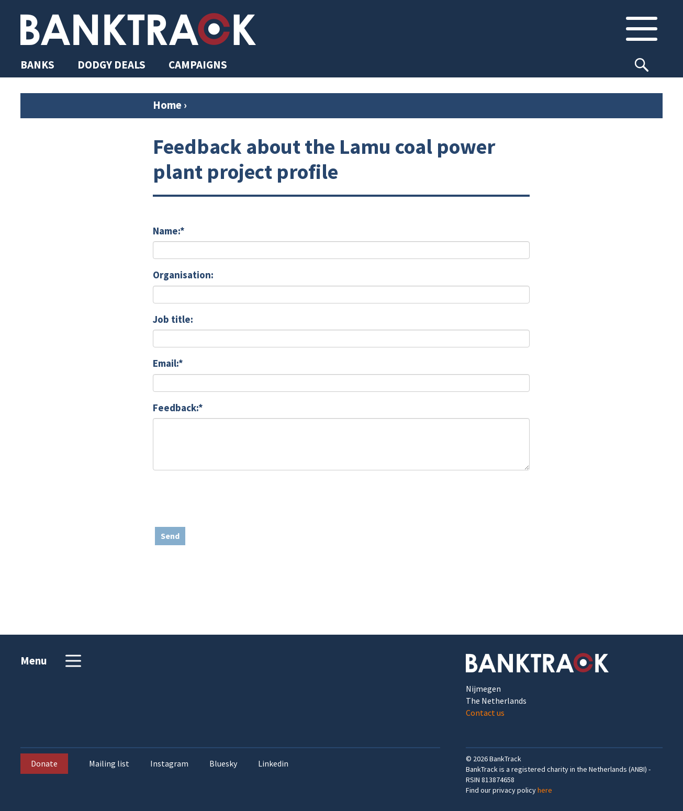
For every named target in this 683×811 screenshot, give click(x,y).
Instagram (169, 764)
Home (167, 105)
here (545, 790)
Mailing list (109, 764)
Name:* (169, 230)
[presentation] (232, 498)
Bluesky (223, 764)
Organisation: (183, 274)
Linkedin (273, 764)
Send (170, 536)
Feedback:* (178, 407)
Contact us (485, 712)
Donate (44, 763)
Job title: (173, 319)
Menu (52, 660)
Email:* (168, 363)
